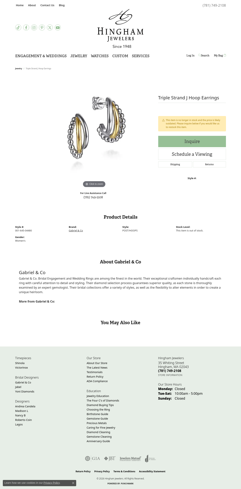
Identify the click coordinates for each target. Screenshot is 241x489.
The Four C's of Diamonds (103, 400)
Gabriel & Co (76, 230)
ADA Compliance (97, 381)
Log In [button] (190, 56)
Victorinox (21, 367)
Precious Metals (97, 423)
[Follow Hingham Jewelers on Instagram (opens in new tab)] (34, 27)
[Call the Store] (169, 370)
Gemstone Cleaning (99, 436)
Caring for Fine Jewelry (101, 427)
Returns (209, 164)
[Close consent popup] (73, 483)
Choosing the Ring (98, 409)
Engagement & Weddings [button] (41, 56)
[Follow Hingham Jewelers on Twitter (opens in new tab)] (50, 27)
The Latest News (97, 367)
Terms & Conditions (124, 471)
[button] (31, 5)
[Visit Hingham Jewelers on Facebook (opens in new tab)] (26, 27)
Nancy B (20, 415)
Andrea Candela (25, 406)
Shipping (175, 164)
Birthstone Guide (97, 414)
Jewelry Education (98, 396)
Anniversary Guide (98, 441)
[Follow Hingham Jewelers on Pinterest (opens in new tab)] (42, 27)
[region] (94, 132)
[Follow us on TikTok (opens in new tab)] (18, 27)
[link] (19, 5)
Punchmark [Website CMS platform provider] (127, 483)
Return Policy (95, 376)
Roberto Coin (23, 420)
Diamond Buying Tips (100, 405)
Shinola (20, 363)
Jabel (18, 387)
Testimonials (95, 372)
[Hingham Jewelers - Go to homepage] (121, 28)
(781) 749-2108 (93, 197)
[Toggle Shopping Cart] (220, 55)
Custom (120, 56)
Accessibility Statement (152, 471)
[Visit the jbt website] (110, 458)
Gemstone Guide (97, 418)
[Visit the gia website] (92, 458)
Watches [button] (100, 56)
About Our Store (97, 363)
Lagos (19, 424)
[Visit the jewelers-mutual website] (130, 458)
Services (140, 56)
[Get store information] (170, 375)
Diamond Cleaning (98, 432)
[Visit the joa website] (150, 458)
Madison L (21, 411)
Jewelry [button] (78, 56)
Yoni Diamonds (24, 391)
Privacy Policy (102, 471)
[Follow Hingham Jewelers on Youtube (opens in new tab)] (58, 27)
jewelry (18, 68)
